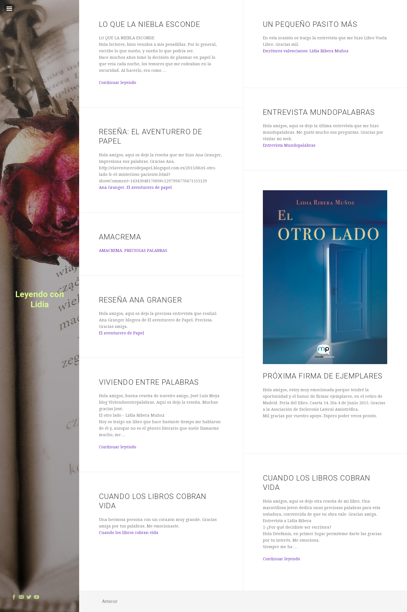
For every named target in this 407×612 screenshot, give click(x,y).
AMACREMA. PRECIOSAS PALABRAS (133, 250)
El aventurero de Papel (121, 333)
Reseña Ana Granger (140, 300)
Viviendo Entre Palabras (149, 382)
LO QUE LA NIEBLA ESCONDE (149, 24)
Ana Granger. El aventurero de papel (135, 187)
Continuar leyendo (117, 82)
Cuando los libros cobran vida (128, 532)
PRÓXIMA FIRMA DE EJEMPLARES (323, 376)
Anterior (110, 601)
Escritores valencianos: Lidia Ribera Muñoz (305, 51)
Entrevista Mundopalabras (319, 112)
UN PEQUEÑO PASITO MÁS (310, 24)
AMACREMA (120, 237)
